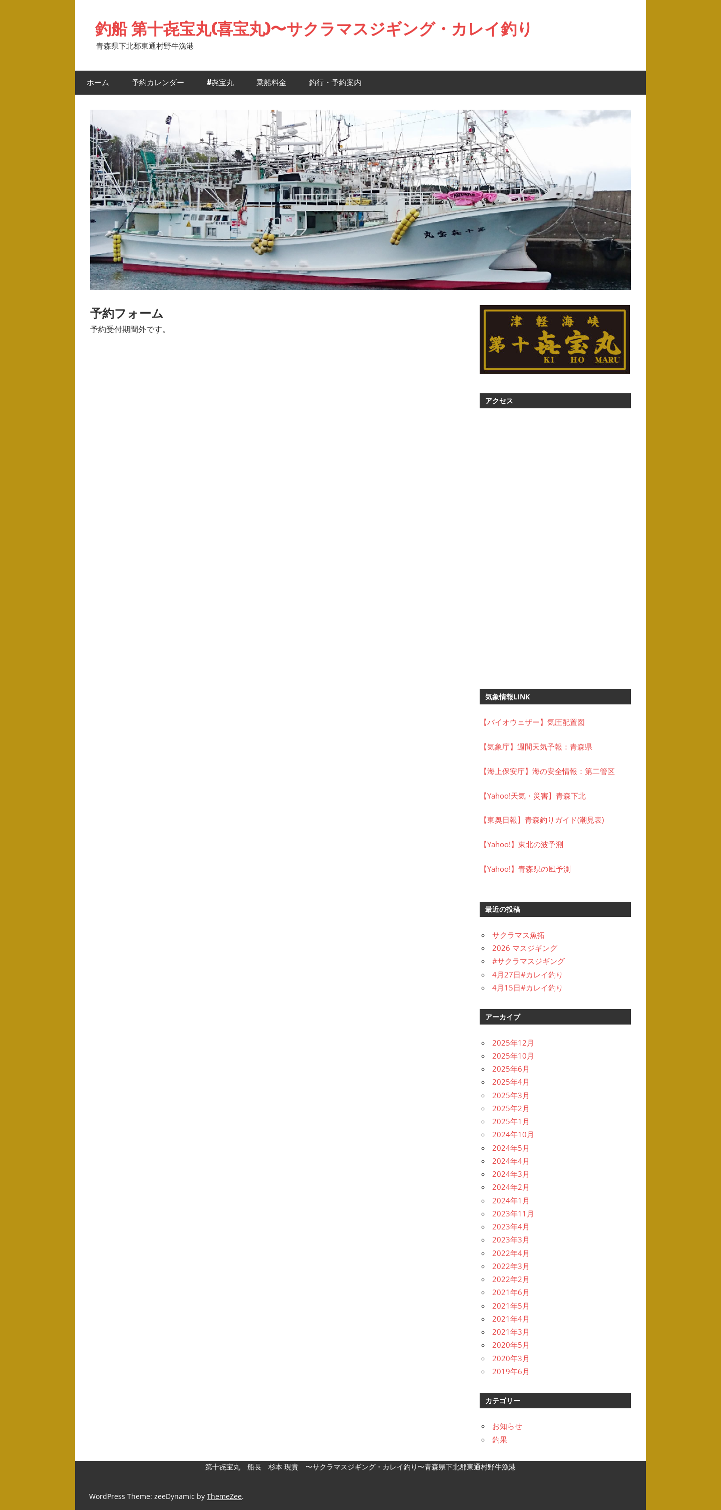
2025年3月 (511, 1095)
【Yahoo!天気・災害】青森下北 (533, 796)
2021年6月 (511, 1292)
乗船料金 (271, 82)
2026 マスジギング (524, 948)
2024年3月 (511, 1174)
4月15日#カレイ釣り (527, 987)
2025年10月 (513, 1056)
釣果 (499, 1439)
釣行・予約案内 (335, 82)
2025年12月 (513, 1043)
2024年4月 (511, 1161)
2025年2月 (511, 1108)
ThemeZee (224, 1496)
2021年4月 (511, 1319)
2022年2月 (511, 1279)
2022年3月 (511, 1266)
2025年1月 (511, 1121)
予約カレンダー (158, 82)
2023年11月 (513, 1213)
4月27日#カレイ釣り (527, 974)
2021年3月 (511, 1332)
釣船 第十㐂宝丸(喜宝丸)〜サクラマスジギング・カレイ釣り (314, 28)
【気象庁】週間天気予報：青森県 (536, 746)
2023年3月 (511, 1239)
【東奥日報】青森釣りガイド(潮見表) (542, 820)
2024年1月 (511, 1200)
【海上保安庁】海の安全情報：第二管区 (547, 771)
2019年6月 (511, 1371)
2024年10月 (513, 1134)
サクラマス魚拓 (518, 935)
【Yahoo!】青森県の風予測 (525, 869)
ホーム (98, 82)
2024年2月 (511, 1187)
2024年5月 (511, 1148)
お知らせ (507, 1426)
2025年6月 (511, 1069)
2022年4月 (511, 1253)
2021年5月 (511, 1306)
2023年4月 (511, 1226)
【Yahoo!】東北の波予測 (521, 844)
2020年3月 (511, 1358)
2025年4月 (511, 1082)
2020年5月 (511, 1345)
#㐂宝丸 (220, 82)
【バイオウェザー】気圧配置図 (532, 722)
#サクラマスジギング (528, 961)
